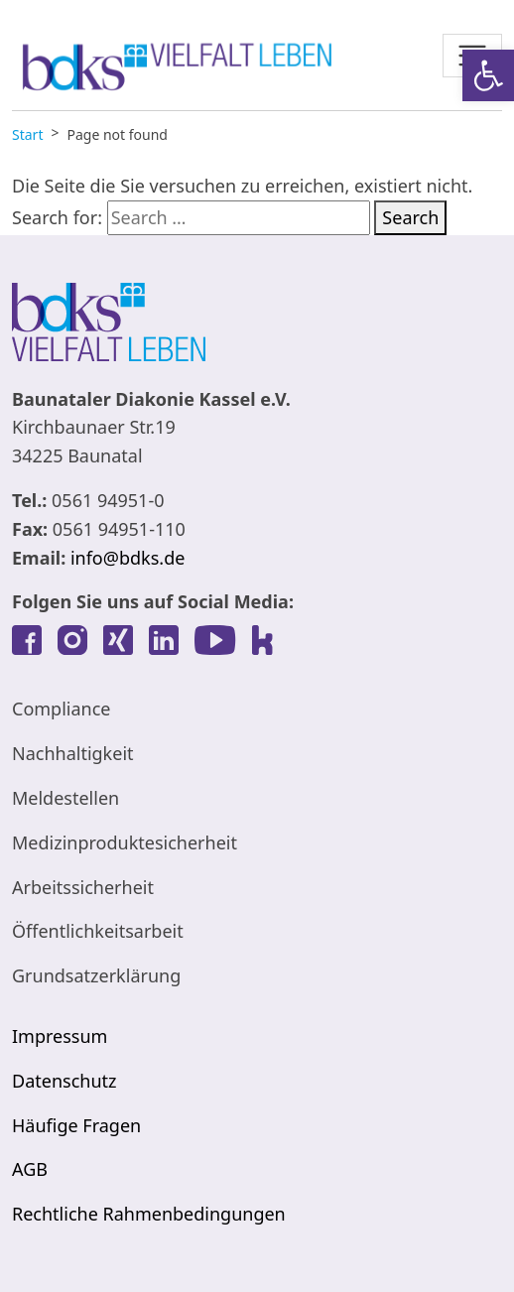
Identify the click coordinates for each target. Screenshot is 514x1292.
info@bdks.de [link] (127, 558)
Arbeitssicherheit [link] (83, 887)
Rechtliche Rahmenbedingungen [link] (149, 1214)
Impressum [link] (59, 1036)
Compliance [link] (61, 708)
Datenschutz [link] (64, 1081)
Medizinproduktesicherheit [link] (124, 842)
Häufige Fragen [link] (76, 1125)
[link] (488, 75)
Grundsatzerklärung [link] (96, 975)
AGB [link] (30, 1169)
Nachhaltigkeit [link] (73, 753)
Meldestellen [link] (65, 798)
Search (410, 217)
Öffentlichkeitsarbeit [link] (98, 931)
